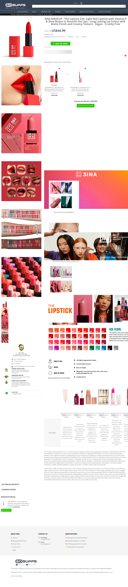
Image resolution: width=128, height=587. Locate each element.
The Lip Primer (66, 410)
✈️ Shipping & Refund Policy (18, 541)
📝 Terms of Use (15, 547)
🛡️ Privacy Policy (15, 544)
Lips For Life (116, 410)
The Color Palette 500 (104, 410)
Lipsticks (50, 14)
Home (12, 14)
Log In (75, 3)
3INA (51, 34)
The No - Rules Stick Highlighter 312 (91, 410)
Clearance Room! (8, 490)
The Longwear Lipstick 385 (79, 410)
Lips (45, 14)
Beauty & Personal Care (29, 14)
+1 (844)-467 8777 (16, 394)
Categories (18, 14)
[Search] (78, 6)
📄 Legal (13, 550)
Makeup (39, 14)
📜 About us (14, 538)
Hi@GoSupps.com (46, 544)
